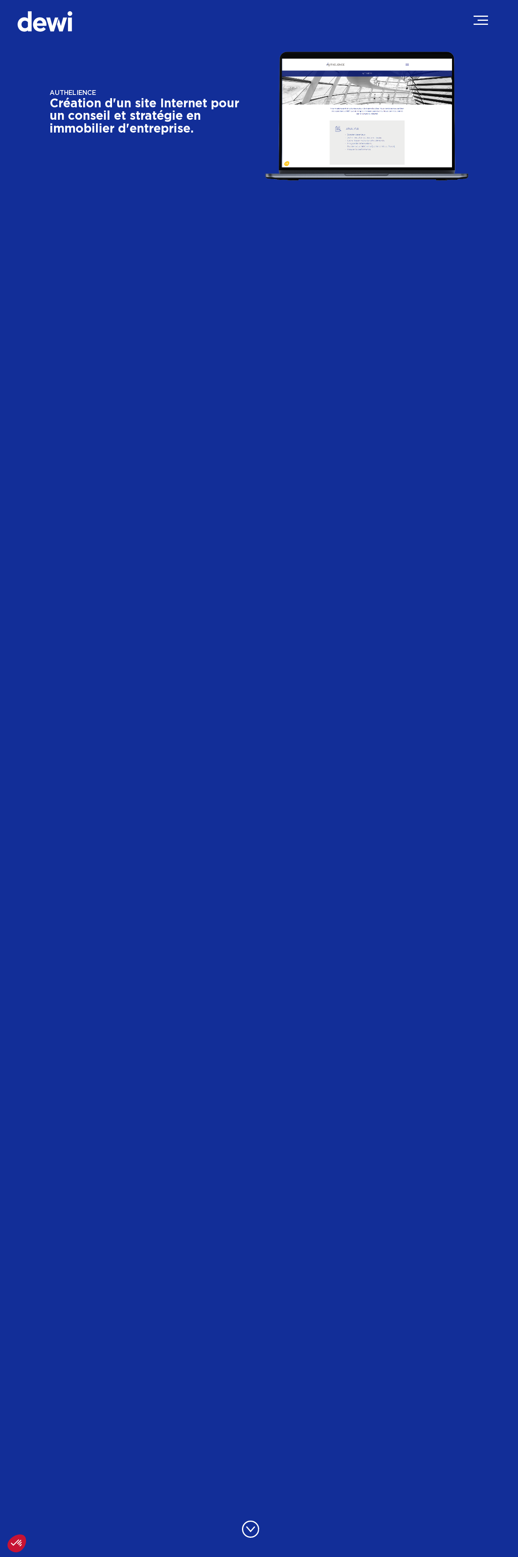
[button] (16, 1543)
